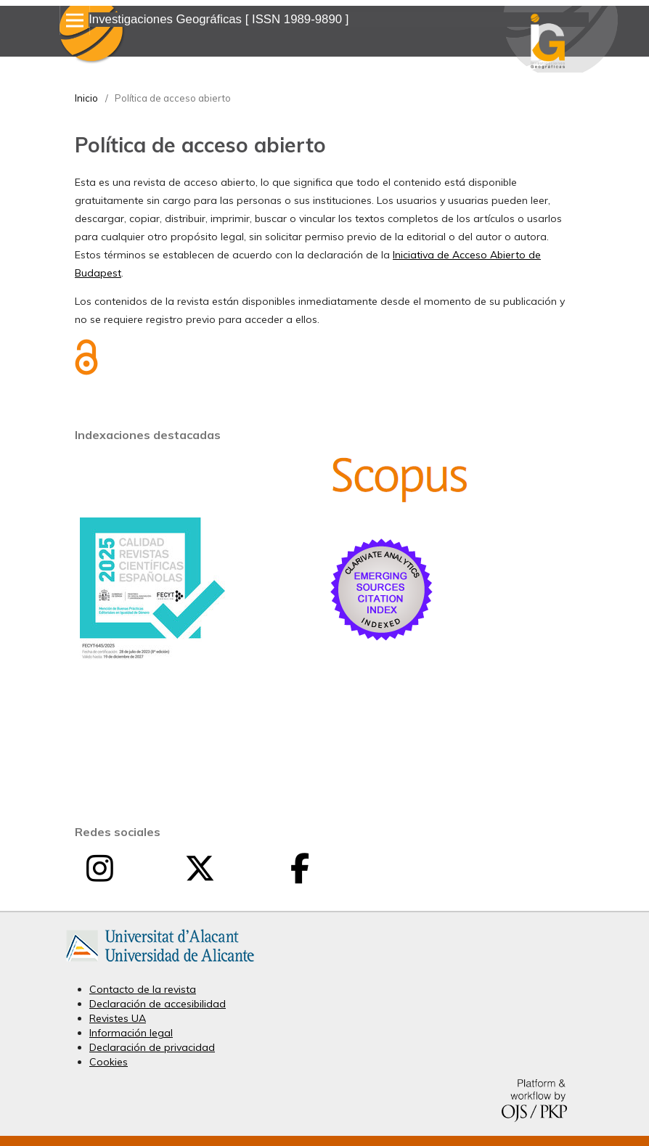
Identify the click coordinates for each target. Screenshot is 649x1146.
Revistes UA (117, 1018)
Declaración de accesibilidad (157, 1003)
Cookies (108, 1061)
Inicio (86, 98)
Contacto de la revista (142, 989)
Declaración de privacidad (152, 1047)
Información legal (131, 1032)
